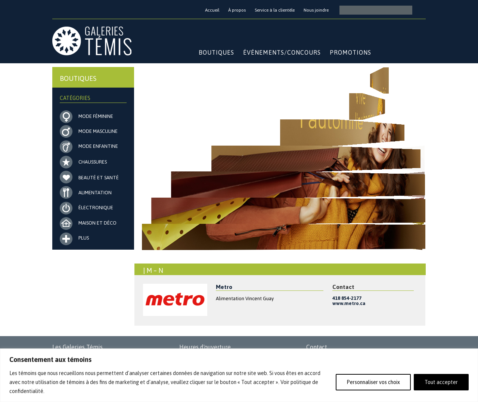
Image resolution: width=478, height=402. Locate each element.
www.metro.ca (348, 303)
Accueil (212, 10)
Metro (224, 287)
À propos (237, 10)
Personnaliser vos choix (373, 382)
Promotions (350, 52)
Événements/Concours (282, 52)
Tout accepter (441, 382)
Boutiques (216, 52)
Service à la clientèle (275, 10)
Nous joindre (316, 10)
